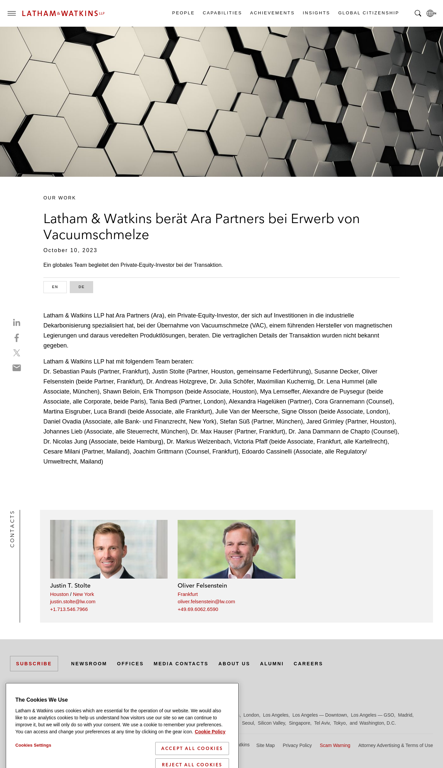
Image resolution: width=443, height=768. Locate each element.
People (183, 12)
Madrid (405, 715)
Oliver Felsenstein (202, 585)
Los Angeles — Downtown (319, 715)
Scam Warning (335, 745)
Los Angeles (275, 715)
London (251, 715)
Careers (308, 663)
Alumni (272, 663)
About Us (234, 663)
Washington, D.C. (378, 723)
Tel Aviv (321, 723)
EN (59, 286)
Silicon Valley (271, 723)
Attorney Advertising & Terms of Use (395, 745)
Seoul (248, 723)
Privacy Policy (297, 745)
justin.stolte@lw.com (72, 601)
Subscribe (34, 663)
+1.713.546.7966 (69, 609)
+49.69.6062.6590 (198, 609)
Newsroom (89, 663)
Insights (316, 12)
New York (83, 594)
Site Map (265, 745)
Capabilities (222, 12)
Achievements (272, 12)
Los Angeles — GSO (372, 715)
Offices (130, 663)
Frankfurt (188, 594)
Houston (59, 594)
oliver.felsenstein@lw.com (206, 601)
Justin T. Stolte (70, 585)
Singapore (299, 723)
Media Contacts (181, 663)
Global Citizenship (368, 12)
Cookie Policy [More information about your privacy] (210, 759)
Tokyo (340, 723)
